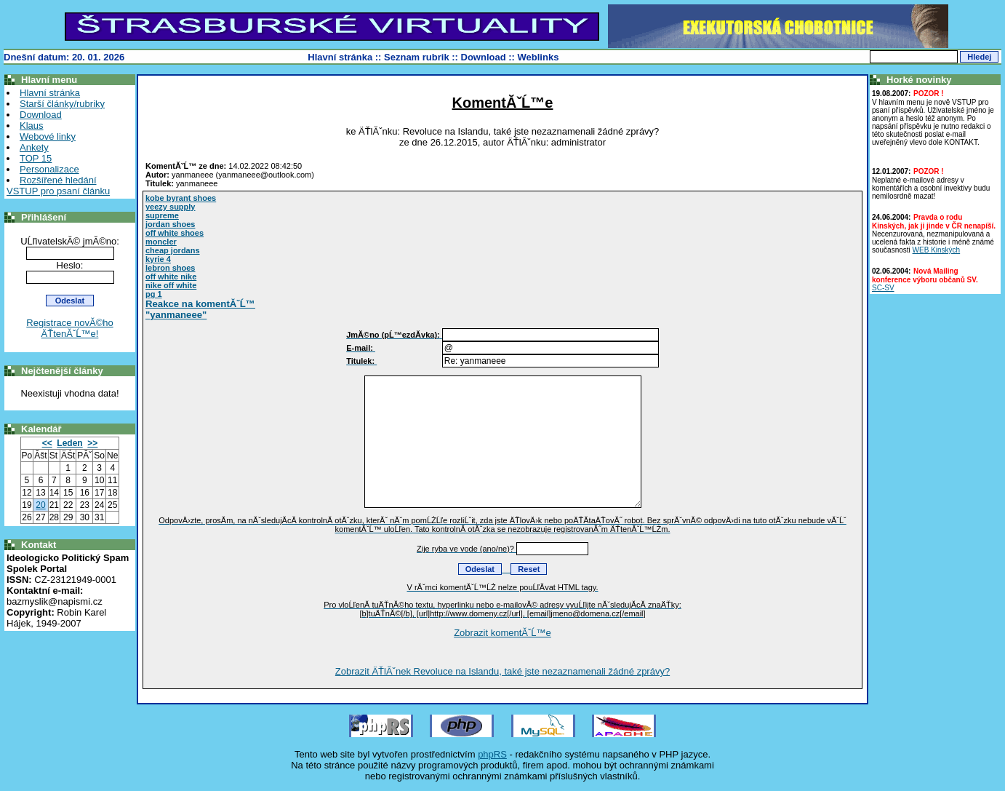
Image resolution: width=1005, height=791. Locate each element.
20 (40, 505)
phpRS (492, 754)
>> (92, 443)
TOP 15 (36, 158)
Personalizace (49, 169)
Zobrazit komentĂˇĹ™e (502, 632)
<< (47, 443)
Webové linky (48, 136)
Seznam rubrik (416, 57)
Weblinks (538, 57)
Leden (69, 443)
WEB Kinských (937, 250)
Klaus (32, 125)
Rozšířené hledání (58, 180)
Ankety (34, 147)
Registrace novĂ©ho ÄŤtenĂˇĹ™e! (69, 328)
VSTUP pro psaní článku (58, 191)
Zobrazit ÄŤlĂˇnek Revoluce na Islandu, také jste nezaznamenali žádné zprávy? (502, 671)
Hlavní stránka (340, 57)
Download (483, 57)
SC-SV (883, 288)
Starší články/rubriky (62, 103)
